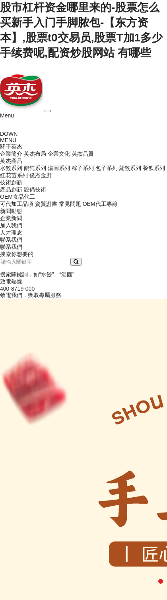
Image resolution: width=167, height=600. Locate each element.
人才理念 (11, 232)
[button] (160, 581)
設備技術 (35, 189)
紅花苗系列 (14, 175)
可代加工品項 (16, 204)
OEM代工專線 (100, 204)
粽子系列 (83, 168)
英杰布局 (35, 153)
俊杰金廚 (40, 175)
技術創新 (11, 182)
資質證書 (46, 204)
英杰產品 (11, 161)
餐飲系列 (154, 168)
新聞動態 (11, 211)
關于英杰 (11, 146)
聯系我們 (11, 239)
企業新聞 (11, 218)
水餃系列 (11, 168)
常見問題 (70, 204)
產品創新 (11, 189)
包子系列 (106, 168)
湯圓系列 (59, 168)
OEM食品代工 (17, 196)
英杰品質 (83, 153)
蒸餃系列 (130, 168)
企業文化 (59, 153)
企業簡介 (11, 153)
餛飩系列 (35, 168)
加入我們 (11, 225)
